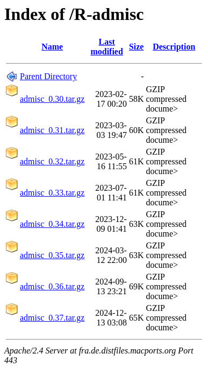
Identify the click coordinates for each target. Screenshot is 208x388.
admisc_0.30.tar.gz (52, 98)
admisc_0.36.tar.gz (52, 286)
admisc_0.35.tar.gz (52, 255)
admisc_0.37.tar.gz (52, 317)
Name (52, 46)
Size (136, 46)
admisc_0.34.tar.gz (52, 223)
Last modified (106, 46)
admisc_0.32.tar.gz (52, 161)
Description (174, 46)
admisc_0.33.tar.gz (52, 192)
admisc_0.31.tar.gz (52, 130)
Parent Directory (48, 76)
